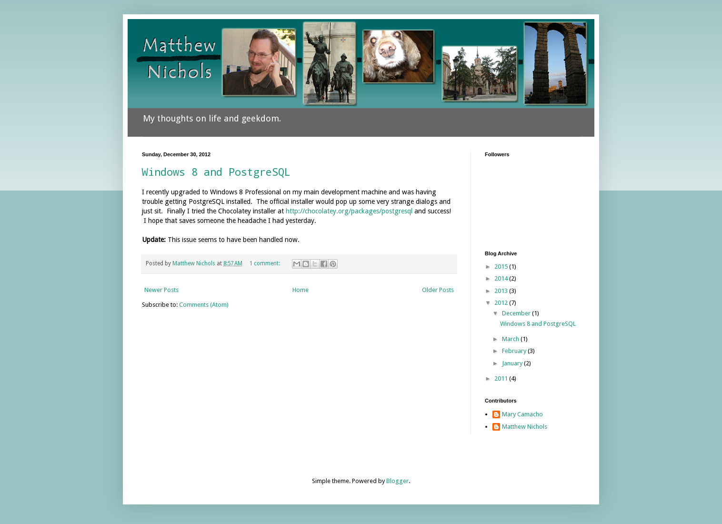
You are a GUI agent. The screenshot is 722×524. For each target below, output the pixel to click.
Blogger (397, 480)
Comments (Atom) (204, 304)
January (513, 363)
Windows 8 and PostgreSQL (216, 172)
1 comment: (265, 263)
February (515, 350)
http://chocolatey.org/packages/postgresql (349, 211)
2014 (501, 278)
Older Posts (438, 289)
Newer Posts (161, 289)
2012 (501, 302)
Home (300, 289)
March (511, 339)
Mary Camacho (522, 414)
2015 (501, 266)
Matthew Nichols (524, 426)
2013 (501, 290)
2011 (501, 378)
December (517, 313)
